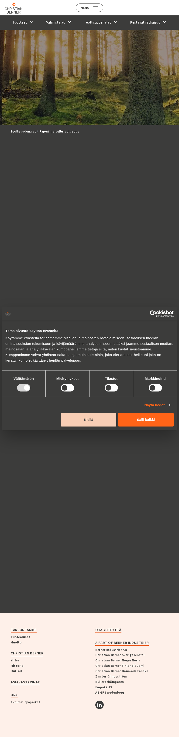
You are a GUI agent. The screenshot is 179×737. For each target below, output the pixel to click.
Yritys (15, 660)
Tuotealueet (20, 637)
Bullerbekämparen (109, 682)
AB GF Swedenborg (109, 692)
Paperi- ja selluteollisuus (59, 131)
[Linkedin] (99, 705)
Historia (17, 666)
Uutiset (17, 671)
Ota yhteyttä (108, 629)
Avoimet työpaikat (25, 702)
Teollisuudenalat (23, 131)
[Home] (17, 8)
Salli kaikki (146, 420)
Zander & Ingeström (111, 676)
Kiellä (88, 420)
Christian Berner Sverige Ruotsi (120, 655)
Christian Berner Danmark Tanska (121, 671)
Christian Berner (27, 653)
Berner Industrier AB (111, 650)
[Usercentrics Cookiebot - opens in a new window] (153, 313)
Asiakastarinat (25, 682)
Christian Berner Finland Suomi (120, 666)
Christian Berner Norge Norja (118, 660)
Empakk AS (103, 687)
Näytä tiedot (155, 405)
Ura (14, 694)
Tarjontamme (24, 629)
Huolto (16, 642)
